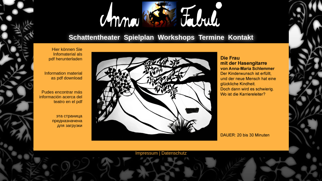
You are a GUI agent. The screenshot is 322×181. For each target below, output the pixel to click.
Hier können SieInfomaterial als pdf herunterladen (65, 54)
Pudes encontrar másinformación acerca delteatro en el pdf (60, 97)
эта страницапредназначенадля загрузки (67, 121)
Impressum (146, 153)
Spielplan (139, 37)
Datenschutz (174, 153)
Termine (211, 37)
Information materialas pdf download (63, 75)
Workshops (176, 37)
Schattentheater (94, 37)
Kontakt (241, 37)
